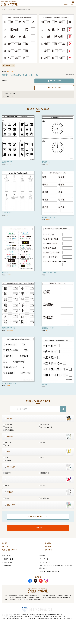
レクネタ (5, 546)
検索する (39, 528)
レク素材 (48, 543)
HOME (4, 9)
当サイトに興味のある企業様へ (49, 571)
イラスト (43, 442)
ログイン (66, 4)
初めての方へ (6, 555)
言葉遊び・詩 (44, 473)
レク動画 (48, 546)
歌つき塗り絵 (44, 424)
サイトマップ (43, 559)
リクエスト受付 (7, 559)
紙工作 (6, 485)
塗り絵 (6, 498)
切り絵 (42, 485)
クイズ (11, 96)
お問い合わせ (6, 565)
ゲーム (42, 458)
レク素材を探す (11, 9)
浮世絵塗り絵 (8, 430)
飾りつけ (7, 442)
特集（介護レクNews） (10, 550)
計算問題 (7, 460)
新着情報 (42, 555)
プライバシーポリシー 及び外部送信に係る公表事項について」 (46, 618)
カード (6, 445)
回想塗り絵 (7, 427)
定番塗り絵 (7, 424)
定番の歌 (7, 473)
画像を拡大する (10, 65)
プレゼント (49, 550)
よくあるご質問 (7, 562)
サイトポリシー (44, 562)
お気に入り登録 (56, 88)
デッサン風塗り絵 (45, 427)
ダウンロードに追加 (55, 81)
